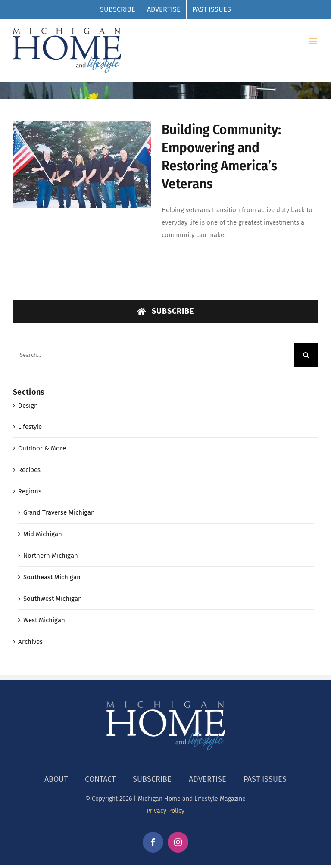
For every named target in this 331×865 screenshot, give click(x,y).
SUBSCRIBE (152, 779)
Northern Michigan (50, 555)
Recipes (29, 470)
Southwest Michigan (52, 599)
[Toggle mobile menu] (313, 41)
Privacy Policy (165, 811)
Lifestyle (30, 427)
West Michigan (44, 620)
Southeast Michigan (52, 577)
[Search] (306, 355)
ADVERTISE (207, 779)
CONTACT (100, 779)
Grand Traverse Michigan (59, 512)
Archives (30, 642)
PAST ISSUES (265, 779)
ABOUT (56, 779)
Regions (29, 491)
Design (28, 405)
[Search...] (153, 355)
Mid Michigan (42, 534)
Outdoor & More (42, 448)
